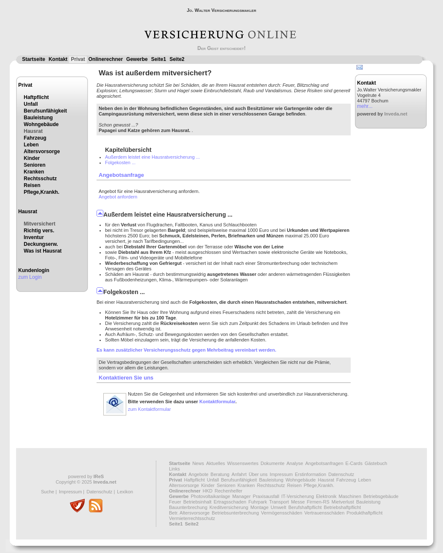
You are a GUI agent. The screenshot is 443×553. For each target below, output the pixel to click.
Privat (78, 59)
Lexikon (125, 491)
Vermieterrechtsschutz (192, 518)
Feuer (175, 501)
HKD (208, 490)
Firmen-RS (318, 501)
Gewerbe (137, 59)
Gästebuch (376, 463)
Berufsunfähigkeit (45, 111)
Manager (241, 496)
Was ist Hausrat (43, 251)
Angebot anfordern (118, 196)
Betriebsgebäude (381, 496)
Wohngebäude (41, 124)
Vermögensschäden (281, 512)
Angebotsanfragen (324, 463)
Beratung (220, 474)
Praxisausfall (266, 496)
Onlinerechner (106, 59)
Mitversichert (39, 224)
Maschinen (350, 496)
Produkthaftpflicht (364, 512)
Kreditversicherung (229, 507)
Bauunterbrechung (188, 507)
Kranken (34, 172)
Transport (279, 501)
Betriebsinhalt (197, 501)
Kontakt (58, 59)
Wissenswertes (242, 463)
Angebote (198, 474)
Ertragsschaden (229, 501)
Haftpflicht (36, 97)
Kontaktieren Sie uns (126, 377)
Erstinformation (310, 474)
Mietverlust (343, 501)
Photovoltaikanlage (210, 496)
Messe (298, 501)
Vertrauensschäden (325, 512)
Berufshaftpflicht (305, 507)
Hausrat (33, 131)
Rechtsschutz (40, 179)
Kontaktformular (217, 401)
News (198, 463)
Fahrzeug (35, 138)
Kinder (32, 158)
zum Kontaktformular (149, 409)
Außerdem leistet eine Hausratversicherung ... (152, 157)
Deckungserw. (41, 244)
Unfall (31, 104)
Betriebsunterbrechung (235, 512)
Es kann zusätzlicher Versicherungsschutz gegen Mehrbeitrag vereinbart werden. (186, 349)
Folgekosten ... (120, 162)
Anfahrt (239, 474)
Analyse (295, 463)
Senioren (34, 165)
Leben (31, 145)
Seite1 (158, 59)
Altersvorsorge (42, 151)
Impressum (70, 491)
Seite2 (176, 59)
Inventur (34, 237)
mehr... (365, 106)
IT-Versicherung (297, 496)
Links (174, 468)
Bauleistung (38, 118)
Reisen (32, 185)
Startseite (33, 59)
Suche (47, 491)
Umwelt (278, 507)
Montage (259, 507)
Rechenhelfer (228, 490)
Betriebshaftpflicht (342, 507)
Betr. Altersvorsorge (189, 512)
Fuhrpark (257, 501)
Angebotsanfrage (121, 175)
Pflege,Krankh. (41, 192)
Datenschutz (99, 491)
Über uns (258, 474)
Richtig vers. (39, 231)
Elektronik (326, 496)
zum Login (30, 277)
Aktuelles (215, 463)
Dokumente (272, 463)
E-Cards (354, 463)
